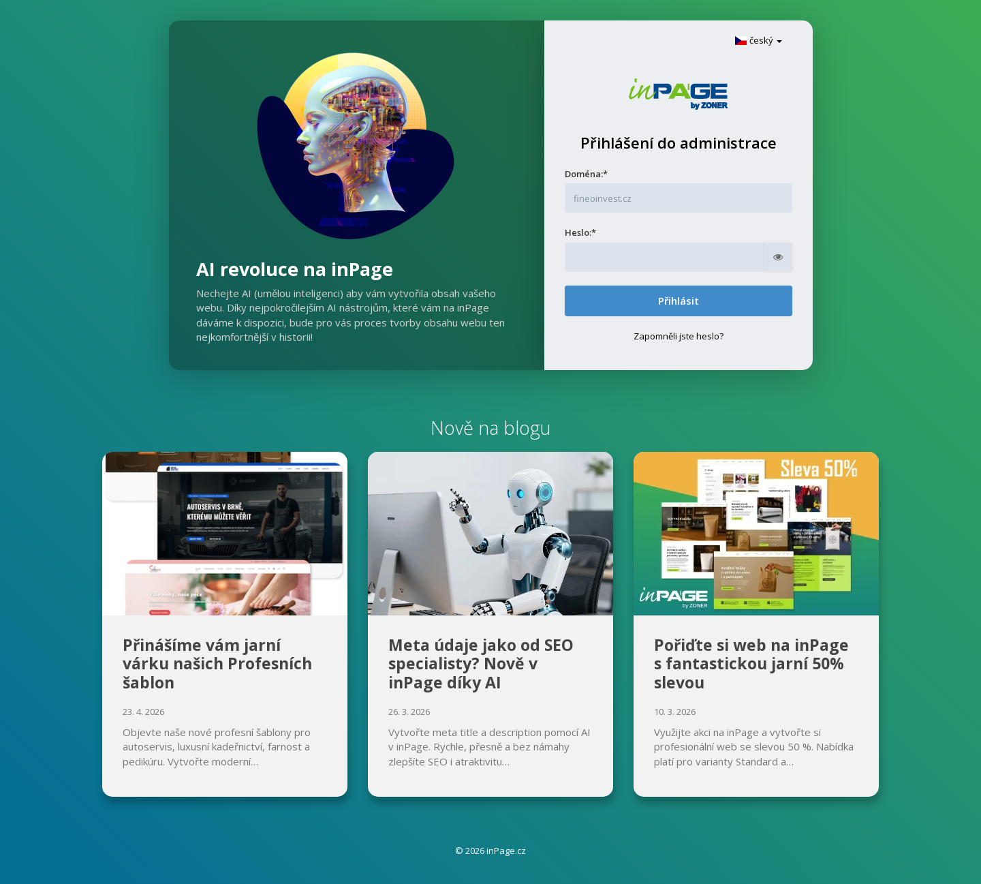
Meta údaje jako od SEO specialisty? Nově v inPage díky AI (481, 663)
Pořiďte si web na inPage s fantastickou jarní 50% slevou (751, 663)
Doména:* (586, 174)
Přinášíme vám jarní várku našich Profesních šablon (217, 663)
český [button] (758, 40)
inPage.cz (506, 850)
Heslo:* (580, 232)
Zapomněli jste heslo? (678, 336)
